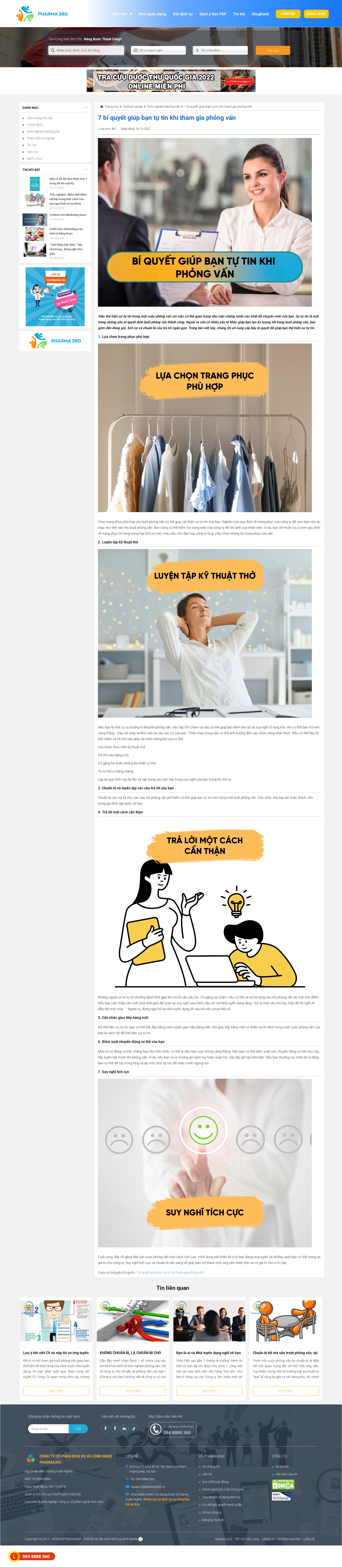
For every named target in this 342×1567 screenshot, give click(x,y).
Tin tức (239, 14)
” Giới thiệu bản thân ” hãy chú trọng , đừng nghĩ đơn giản (66, 249)
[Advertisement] (82, 1556)
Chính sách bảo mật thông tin (221, 1489)
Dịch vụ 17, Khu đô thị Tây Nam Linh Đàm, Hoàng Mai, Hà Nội (158, 1469)
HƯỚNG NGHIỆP (289, 1539)
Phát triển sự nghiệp (40, 138)
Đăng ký (288, 14)
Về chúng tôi (209, 1466)
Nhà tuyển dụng (152, 14)
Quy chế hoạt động (213, 1482)
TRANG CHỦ (223, 1539)
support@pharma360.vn (148, 1487)
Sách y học (34, 158)
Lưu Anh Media (127, 1539)
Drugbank (260, 14)
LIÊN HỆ (309, 1539)
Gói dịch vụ (183, 14)
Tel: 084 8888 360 (142, 1479)
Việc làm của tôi (284, 1474)
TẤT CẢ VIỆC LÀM (247, 1539)
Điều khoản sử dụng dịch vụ (219, 1497)
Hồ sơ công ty (210, 1512)
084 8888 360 (177, 1432)
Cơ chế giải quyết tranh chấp (220, 1505)
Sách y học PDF (212, 14)
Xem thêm (56, 1391)
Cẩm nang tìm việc (39, 118)
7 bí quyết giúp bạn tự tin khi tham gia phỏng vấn (170, 1272)
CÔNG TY (268, 1539)
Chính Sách (34, 125)
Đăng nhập (316, 14)
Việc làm (119, 13)
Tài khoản (280, 1466)
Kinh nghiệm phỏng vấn (43, 131)
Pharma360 (73, 1539)
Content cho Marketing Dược (68, 215)
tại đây (135, 1504)
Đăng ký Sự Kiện (211, 1520)
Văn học (32, 152)
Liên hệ (205, 1474)
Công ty (64, 1502)
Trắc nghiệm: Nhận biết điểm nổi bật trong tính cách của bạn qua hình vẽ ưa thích (68, 199)
